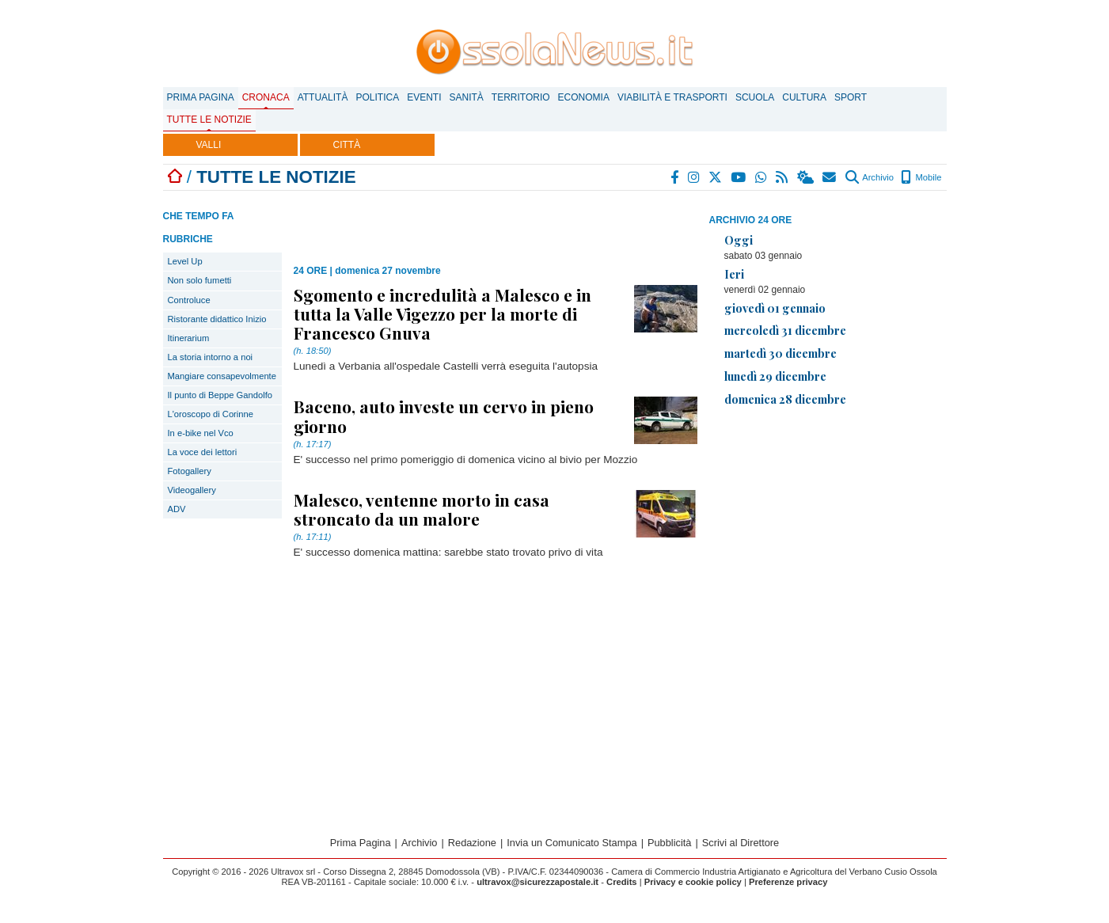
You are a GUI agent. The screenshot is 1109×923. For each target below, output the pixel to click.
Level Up (185, 261)
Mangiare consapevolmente (222, 376)
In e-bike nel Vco (201, 433)
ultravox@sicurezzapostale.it (537, 882)
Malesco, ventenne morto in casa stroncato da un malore (421, 509)
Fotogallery (189, 471)
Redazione (472, 843)
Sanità (466, 97)
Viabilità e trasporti (672, 97)
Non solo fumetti (200, 280)
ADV (177, 509)
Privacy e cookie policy (693, 882)
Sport (850, 97)
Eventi (424, 97)
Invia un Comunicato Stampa (571, 843)
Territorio (521, 97)
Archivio (869, 177)
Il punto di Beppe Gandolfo (220, 395)
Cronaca (266, 97)
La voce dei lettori (202, 452)
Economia (584, 97)
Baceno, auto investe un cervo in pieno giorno (444, 415)
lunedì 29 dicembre (775, 376)
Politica (377, 97)
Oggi (738, 240)
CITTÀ (347, 144)
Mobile (921, 177)
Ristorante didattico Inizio (217, 319)
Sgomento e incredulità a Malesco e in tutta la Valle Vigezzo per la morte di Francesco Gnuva (442, 313)
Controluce (189, 300)
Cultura (804, 97)
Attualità (323, 97)
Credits (621, 882)
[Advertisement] (828, 530)
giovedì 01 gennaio (775, 308)
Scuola (754, 97)
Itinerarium (189, 338)
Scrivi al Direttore (740, 843)
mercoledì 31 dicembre (785, 330)
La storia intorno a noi (210, 357)
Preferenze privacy (788, 882)
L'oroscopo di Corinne (210, 414)
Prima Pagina (200, 97)
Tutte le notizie (209, 119)
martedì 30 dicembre (780, 353)
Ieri (734, 274)
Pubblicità (670, 843)
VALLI (209, 144)
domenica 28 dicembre (785, 399)
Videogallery (192, 490)
